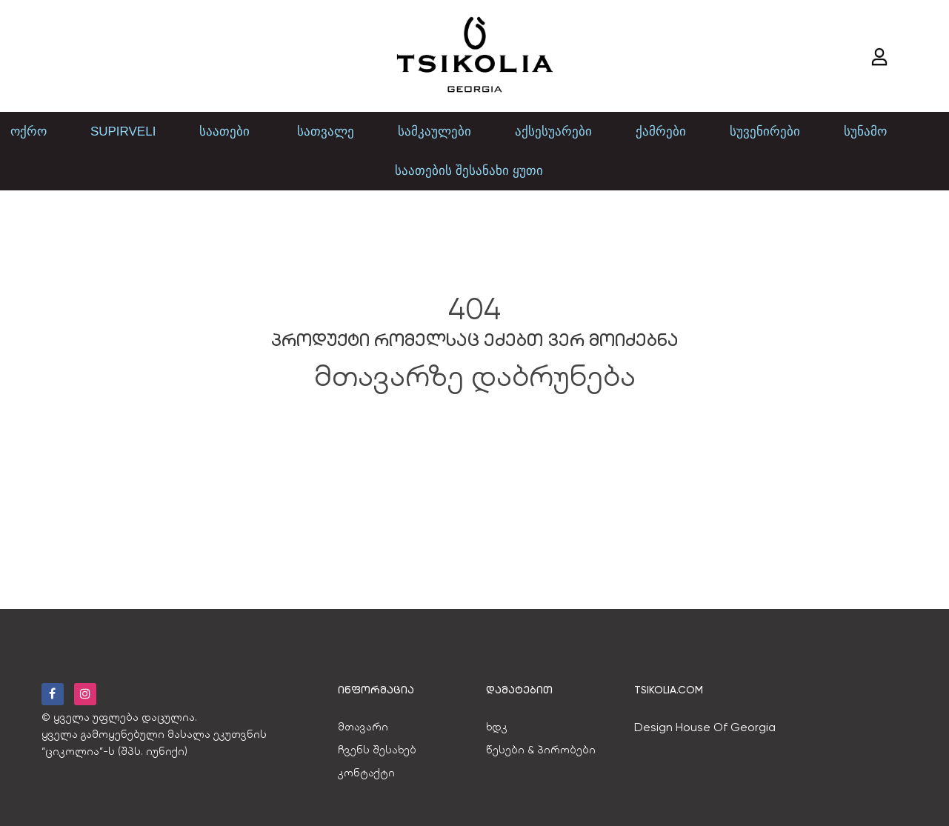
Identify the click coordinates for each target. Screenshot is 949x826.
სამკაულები (434, 131)
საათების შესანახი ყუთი (468, 171)
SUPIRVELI (123, 131)
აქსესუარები (553, 131)
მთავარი (363, 727)
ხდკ (496, 727)
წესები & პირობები (541, 750)
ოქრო (28, 131)
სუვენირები (765, 131)
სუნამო (865, 131)
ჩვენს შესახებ (377, 750)
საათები (226, 131)
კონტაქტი (366, 773)
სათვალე (325, 131)
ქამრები (661, 131)
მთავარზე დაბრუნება (475, 376)
